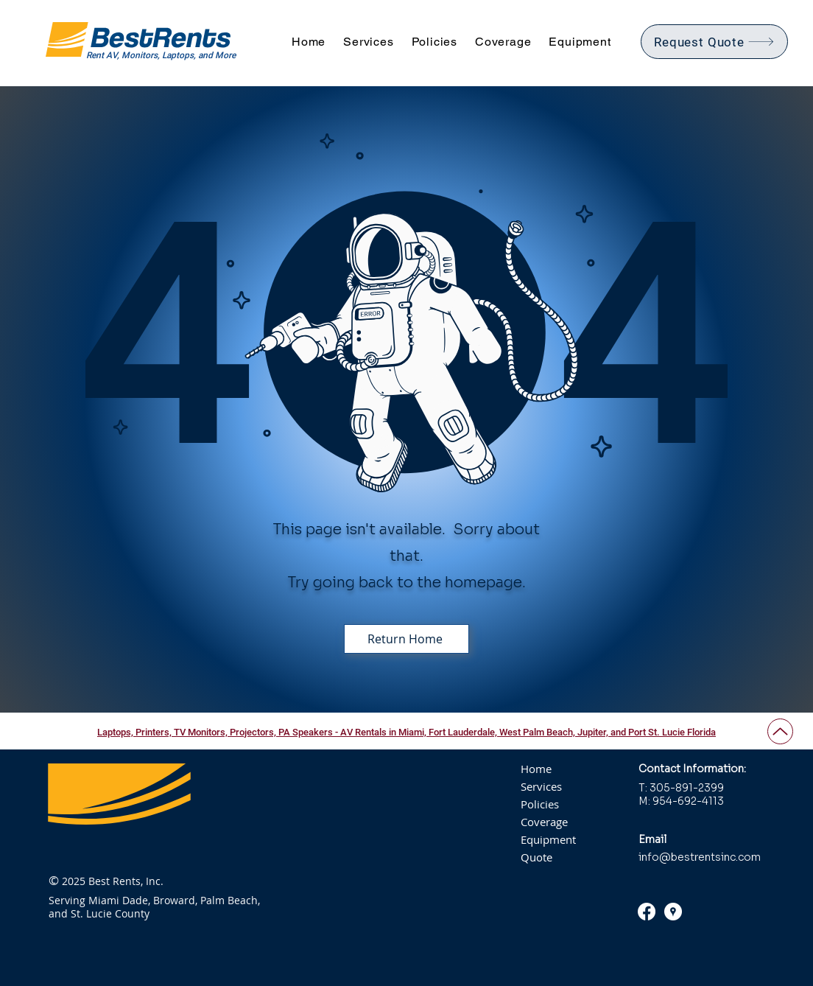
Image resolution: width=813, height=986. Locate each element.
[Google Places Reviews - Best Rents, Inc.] (673, 911)
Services (541, 786)
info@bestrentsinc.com (699, 857)
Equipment (548, 839)
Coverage (544, 821)
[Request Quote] (714, 41)
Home (536, 768)
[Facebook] (646, 911)
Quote (536, 857)
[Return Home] (406, 639)
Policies (540, 804)
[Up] (780, 731)
